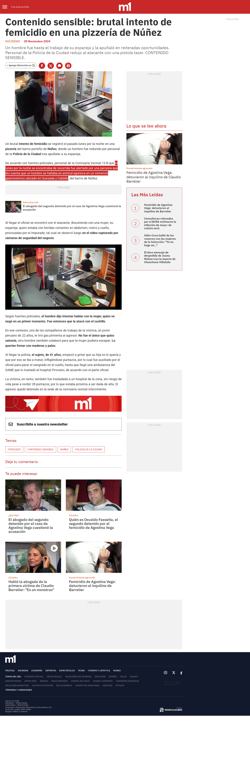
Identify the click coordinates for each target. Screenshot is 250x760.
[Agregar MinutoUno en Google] (20, 65)
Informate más (30, 202)
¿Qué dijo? (13, 515)
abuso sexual (54, 676)
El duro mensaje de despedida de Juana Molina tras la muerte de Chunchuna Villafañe (160, 257)
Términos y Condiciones (18, 690)
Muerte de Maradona (87, 685)
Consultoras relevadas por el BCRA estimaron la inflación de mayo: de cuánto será (160, 223)
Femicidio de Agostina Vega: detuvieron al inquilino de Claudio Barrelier (153, 177)
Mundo (117, 670)
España (113, 676)
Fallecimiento (64, 685)
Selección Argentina (17, 685)
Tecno (81, 670)
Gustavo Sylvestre (42, 685)
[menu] (6, 6)
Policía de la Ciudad (88, 449)
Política (10, 670)
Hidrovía (108, 685)
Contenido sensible (40, 449)
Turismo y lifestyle (99, 670)
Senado (44, 681)
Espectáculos (67, 670)
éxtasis (120, 685)
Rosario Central (34, 676)
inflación (100, 676)
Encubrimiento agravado (82, 577)
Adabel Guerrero (103, 681)
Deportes (50, 670)
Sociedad (12, 41)
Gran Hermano (59, 681)
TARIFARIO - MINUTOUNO (17, 705)
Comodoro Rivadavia (127, 681)
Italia (123, 676)
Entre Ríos (31, 681)
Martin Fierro (13, 681)
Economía (36, 670)
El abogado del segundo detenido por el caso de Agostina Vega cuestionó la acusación (72, 207)
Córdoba (73, 515)
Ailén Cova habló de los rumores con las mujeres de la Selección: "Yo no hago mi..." (160, 240)
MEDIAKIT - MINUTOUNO (16, 703)
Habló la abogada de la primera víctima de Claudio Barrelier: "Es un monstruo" (31, 585)
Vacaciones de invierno (78, 676)
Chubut (134, 676)
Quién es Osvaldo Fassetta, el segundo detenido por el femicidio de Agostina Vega (93, 523)
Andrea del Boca (80, 681)
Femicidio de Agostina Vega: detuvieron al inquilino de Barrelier (92, 585)
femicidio (14, 449)
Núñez (64, 449)
